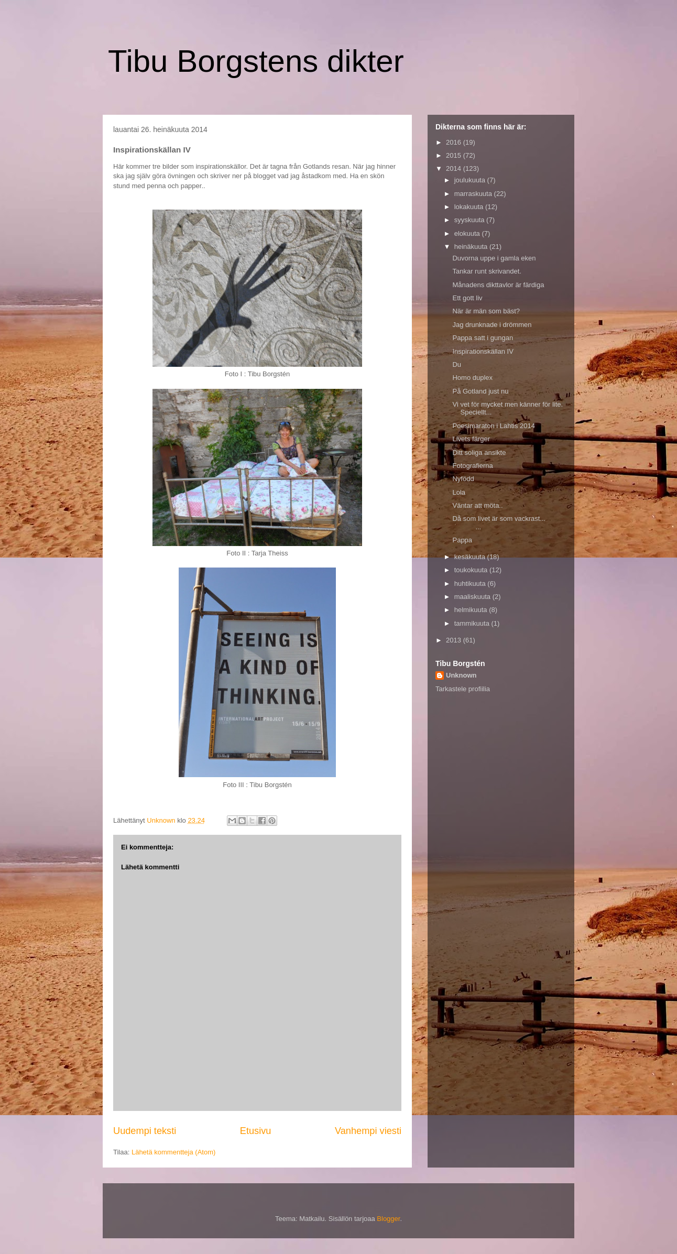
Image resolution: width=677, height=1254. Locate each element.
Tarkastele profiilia (462, 689)
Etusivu (255, 1131)
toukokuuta (471, 570)
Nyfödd (463, 479)
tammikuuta (473, 623)
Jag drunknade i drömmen (491, 325)
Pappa (462, 540)
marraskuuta (474, 194)
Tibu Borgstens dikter (256, 61)
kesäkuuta (470, 557)
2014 (454, 168)
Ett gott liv (467, 298)
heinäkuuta (471, 246)
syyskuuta (470, 220)
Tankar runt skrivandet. (486, 271)
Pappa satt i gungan (482, 338)
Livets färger (471, 439)
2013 (454, 640)
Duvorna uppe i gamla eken (494, 258)
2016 (454, 142)
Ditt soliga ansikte (479, 452)
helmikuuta (471, 610)
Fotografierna (472, 466)
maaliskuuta (473, 597)
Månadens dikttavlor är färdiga (498, 285)
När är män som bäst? (486, 311)
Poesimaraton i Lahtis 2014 (493, 426)
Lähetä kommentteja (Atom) (173, 1152)
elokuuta (468, 233)
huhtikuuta (471, 583)
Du (456, 364)
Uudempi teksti (144, 1131)
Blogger (388, 1219)
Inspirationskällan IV (482, 351)
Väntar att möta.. (477, 505)
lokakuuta (469, 207)
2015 (454, 155)
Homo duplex (472, 377)
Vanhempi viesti (368, 1131)
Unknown (461, 675)
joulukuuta (470, 180)
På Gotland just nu (480, 391)
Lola (458, 492)
